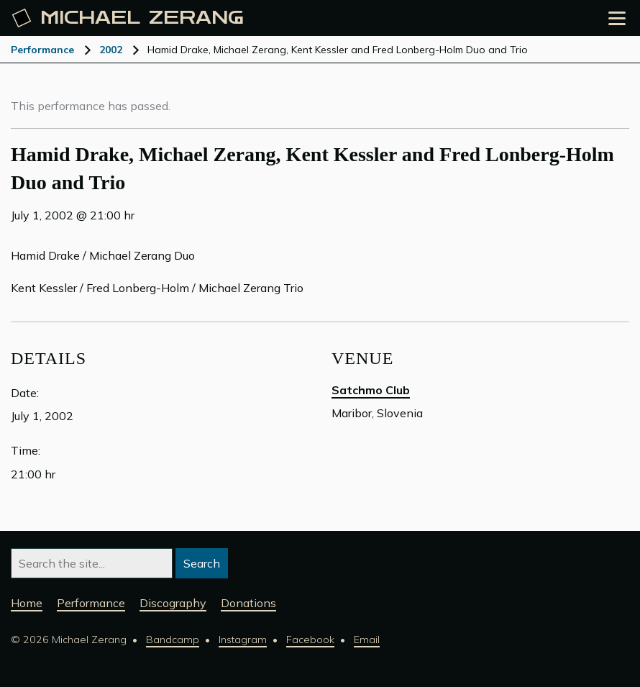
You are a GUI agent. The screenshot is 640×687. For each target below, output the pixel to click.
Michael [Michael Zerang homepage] (128, 18)
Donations (248, 603)
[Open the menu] (617, 18)
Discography (173, 603)
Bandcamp (172, 639)
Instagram (243, 639)
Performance (42, 49)
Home (26, 603)
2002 (110, 49)
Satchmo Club (371, 390)
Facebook (310, 639)
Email (367, 639)
